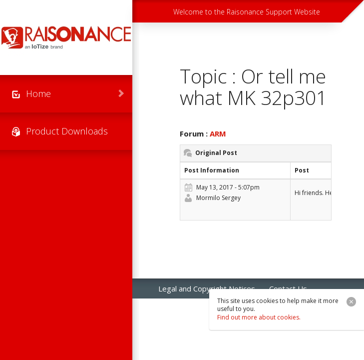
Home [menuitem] (38, 94)
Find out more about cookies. (259, 317)
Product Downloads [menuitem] (67, 131)
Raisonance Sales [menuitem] (187, 309)
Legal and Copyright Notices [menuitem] (206, 289)
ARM (218, 133)
